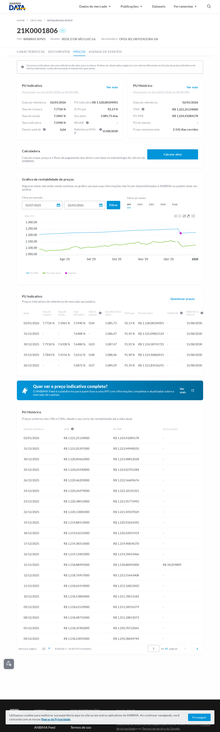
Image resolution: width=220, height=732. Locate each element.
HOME (21, 20)
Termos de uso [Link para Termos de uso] (80, 727)
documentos (59, 51)
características (31, 51)
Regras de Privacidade (55, 719)
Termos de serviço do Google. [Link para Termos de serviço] (161, 728)
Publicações (132, 6)
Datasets (158, 6)
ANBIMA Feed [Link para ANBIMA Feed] (44, 727)
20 (46, 648)
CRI (62, 30)
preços (79, 51)
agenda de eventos (105, 51)
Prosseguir (199, 717)
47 (166, 648)
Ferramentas (186, 6)
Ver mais (112, 87)
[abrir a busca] (209, 7)
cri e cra (36, 20)
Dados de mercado (95, 6)
